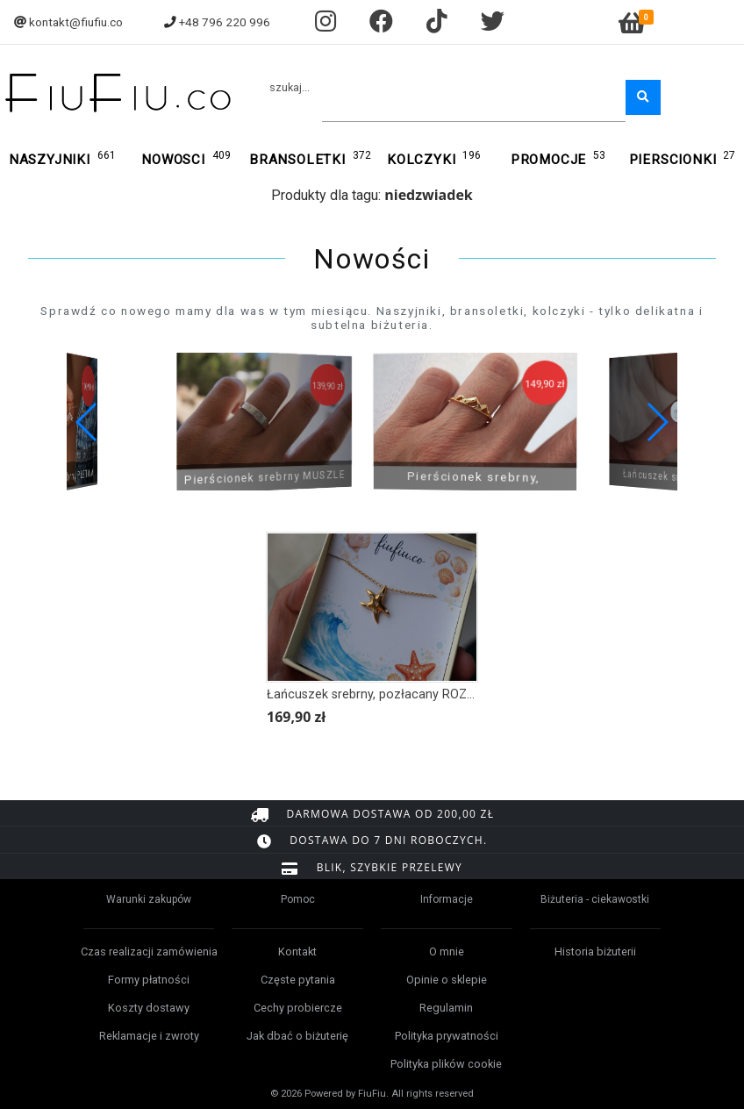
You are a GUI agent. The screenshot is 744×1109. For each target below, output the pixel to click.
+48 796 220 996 (224, 22)
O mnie (446, 951)
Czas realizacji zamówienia (149, 951)
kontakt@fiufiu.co (76, 22)
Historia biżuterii (595, 951)
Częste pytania (298, 979)
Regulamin (446, 1007)
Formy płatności (149, 979)
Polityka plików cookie (446, 1063)
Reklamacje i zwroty (149, 1035)
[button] (657, 422)
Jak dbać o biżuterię (297, 1035)
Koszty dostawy (149, 1007)
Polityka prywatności (446, 1035)
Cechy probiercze (298, 1007)
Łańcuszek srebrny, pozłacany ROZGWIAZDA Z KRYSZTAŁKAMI (449, 694)
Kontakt (297, 951)
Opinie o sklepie (446, 979)
